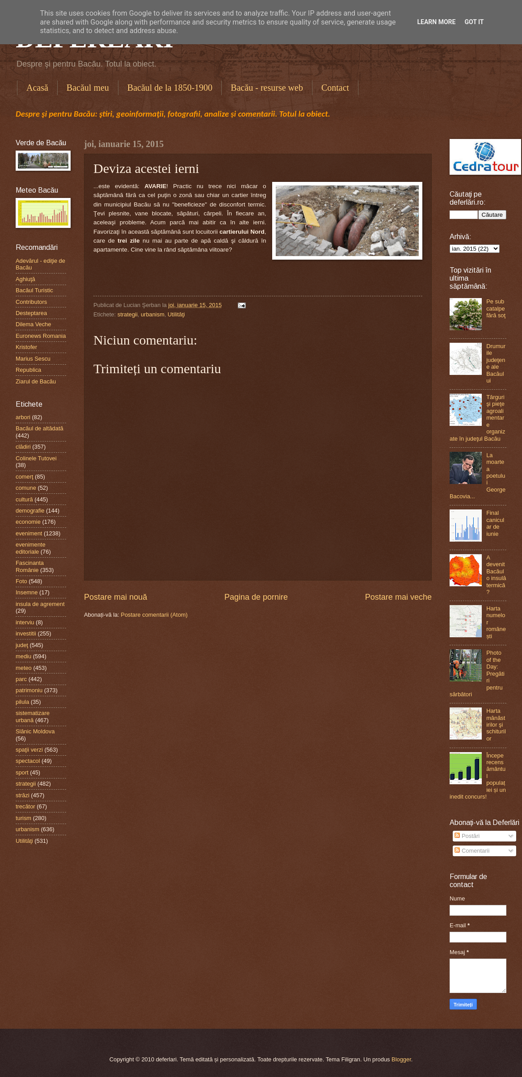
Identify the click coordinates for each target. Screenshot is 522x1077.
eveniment (29, 533)
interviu (25, 622)
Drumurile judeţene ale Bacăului (495, 363)
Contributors (31, 302)
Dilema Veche (33, 324)
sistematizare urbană (33, 716)
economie (28, 521)
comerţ (24, 476)
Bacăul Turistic (34, 290)
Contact (335, 88)
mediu (23, 656)
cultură (24, 499)
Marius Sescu (33, 358)
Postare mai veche (398, 597)
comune (26, 487)
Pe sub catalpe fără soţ (495, 308)
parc (21, 679)
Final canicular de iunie (495, 523)
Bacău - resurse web (267, 88)
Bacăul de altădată (39, 428)
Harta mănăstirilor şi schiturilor (496, 724)
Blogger (401, 1059)
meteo (24, 668)
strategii (128, 314)
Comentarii (472, 850)
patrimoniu (29, 690)
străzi (22, 795)
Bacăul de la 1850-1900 (170, 88)
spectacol (28, 760)
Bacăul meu (88, 88)
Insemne (27, 592)
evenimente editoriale (31, 548)
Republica (28, 369)
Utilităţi (176, 314)
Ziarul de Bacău (36, 381)
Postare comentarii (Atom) (154, 614)
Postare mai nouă (115, 597)
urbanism (152, 314)
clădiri (23, 446)
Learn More (436, 21)
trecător (25, 806)
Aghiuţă (25, 279)
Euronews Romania (41, 335)
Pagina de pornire (256, 597)
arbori (23, 417)
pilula (22, 701)
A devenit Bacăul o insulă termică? (496, 574)
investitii (26, 633)
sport (22, 772)
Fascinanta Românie (30, 566)
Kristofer (26, 347)
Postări (467, 836)
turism (23, 818)
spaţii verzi (29, 749)
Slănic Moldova (35, 731)
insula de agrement (40, 604)
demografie (30, 510)
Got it (474, 21)
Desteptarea (31, 313)
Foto (21, 581)
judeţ (22, 645)
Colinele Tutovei (36, 458)
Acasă (37, 88)
